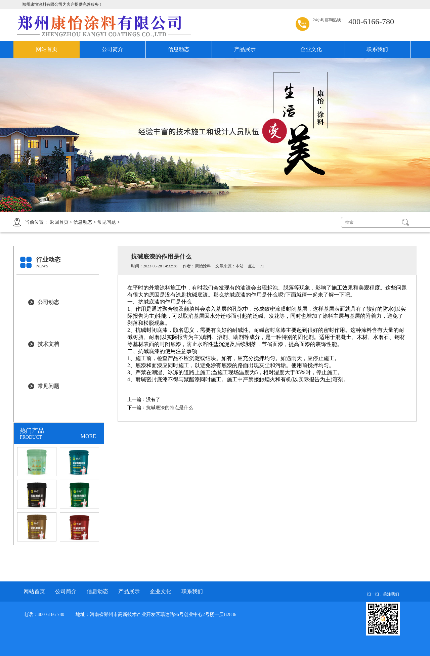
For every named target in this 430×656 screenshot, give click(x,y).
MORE (88, 436)
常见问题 (106, 222)
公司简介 (112, 49)
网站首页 (46, 49)
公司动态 (48, 302)
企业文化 (311, 49)
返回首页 (59, 222)
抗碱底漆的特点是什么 (169, 407)
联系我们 (377, 49)
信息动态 (178, 49)
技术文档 (48, 344)
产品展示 (245, 49)
